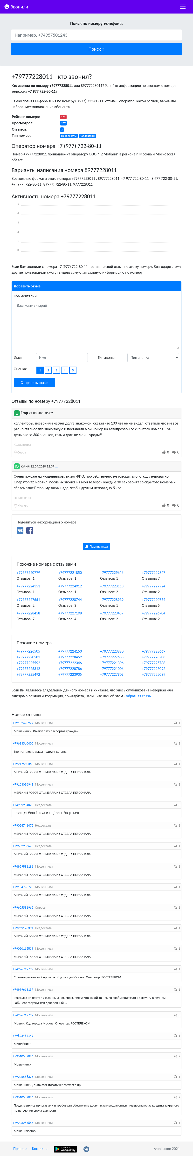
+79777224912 (70, 586)
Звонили (16, 6)
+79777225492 (28, 674)
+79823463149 (23, 1036)
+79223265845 (23, 1123)
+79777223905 (70, 674)
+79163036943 (23, 784)
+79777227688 (112, 657)
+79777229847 (153, 572)
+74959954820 (23, 805)
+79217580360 (23, 764)
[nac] (182, 6)
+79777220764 (153, 599)
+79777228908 (153, 657)
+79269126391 (23, 928)
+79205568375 (23, 1077)
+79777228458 (28, 613)
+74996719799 (23, 969)
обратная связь (138, 696)
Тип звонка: (107, 357)
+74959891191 (23, 866)
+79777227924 (153, 586)
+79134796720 (23, 887)
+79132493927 (23, 723)
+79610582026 (23, 1056)
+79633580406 (23, 743)
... (55, 413)
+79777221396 (112, 663)
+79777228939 (112, 599)
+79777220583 (28, 657)
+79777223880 (112, 651)
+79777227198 (70, 613)
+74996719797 (23, 1015)
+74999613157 (23, 990)
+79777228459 (70, 657)
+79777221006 (112, 668)
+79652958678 (23, 846)
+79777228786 (70, 668)
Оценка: (20, 369)
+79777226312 (28, 668)
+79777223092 (153, 668)
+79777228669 (153, 651)
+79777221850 (70, 572)
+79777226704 (153, 613)
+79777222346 (70, 663)
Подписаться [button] (96, 546)
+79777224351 (28, 586)
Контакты (40, 1148)
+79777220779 (28, 572)
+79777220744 (70, 599)
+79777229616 (112, 572)
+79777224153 (70, 651)
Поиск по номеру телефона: (96, 23)
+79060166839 (23, 949)
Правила (20, 1148)
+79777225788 (153, 663)
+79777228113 (112, 586)
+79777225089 (153, 674)
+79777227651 (28, 599)
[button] (96, 49)
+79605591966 (23, 907)
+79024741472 (23, 825)
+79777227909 (112, 674)
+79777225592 (28, 663)
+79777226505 (28, 651)
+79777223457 (112, 613)
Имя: (18, 357)
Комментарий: (26, 296)
